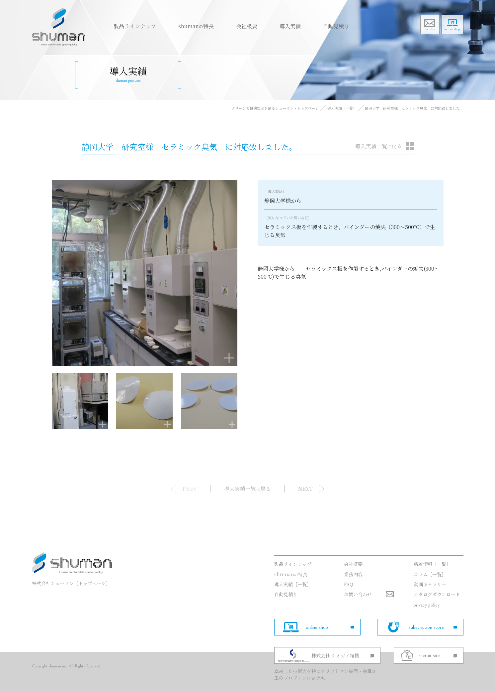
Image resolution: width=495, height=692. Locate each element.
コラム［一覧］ (430, 574)
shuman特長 (186, 26)
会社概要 (232, 26)
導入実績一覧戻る (378, 146)
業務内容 (353, 574)
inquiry (423, 32)
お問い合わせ (358, 594)
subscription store (433, 627)
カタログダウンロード (437, 594)
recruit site (438, 655)
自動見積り (313, 26)
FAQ (348, 584)
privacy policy (427, 605)
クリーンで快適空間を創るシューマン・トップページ (275, 108)
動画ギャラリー (430, 584)
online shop (450, 32)
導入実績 (272, 26)
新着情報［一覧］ (432, 564)
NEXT (304, 488)
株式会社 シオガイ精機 (345, 655)
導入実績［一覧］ (342, 108)
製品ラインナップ (129, 26)
